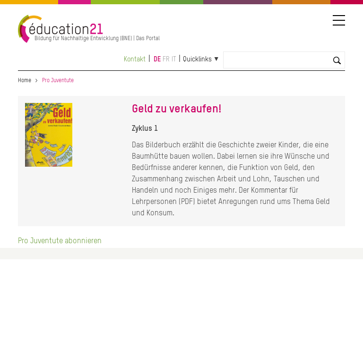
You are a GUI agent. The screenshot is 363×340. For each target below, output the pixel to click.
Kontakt (135, 59)
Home (24, 81)
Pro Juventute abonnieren (60, 241)
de (157, 59)
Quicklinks (197, 59)
